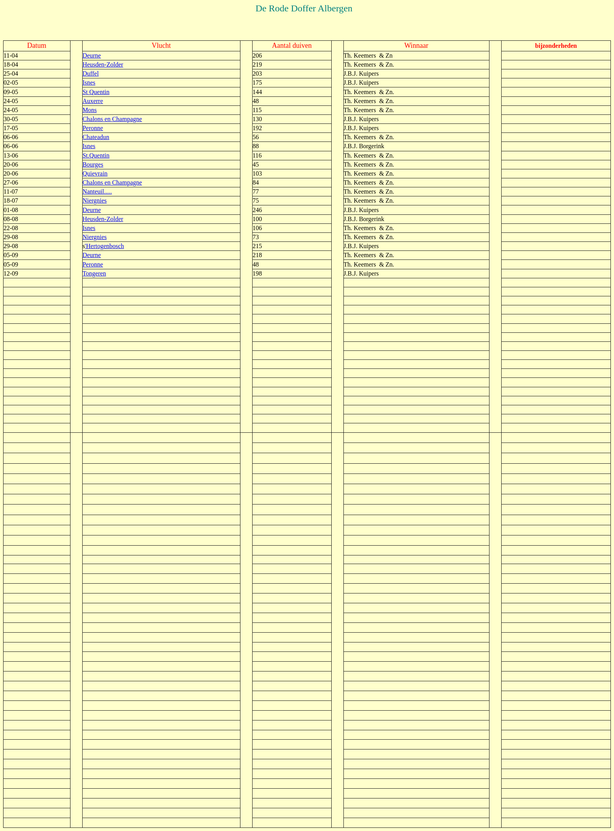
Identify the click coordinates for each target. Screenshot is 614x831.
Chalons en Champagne (112, 119)
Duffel (91, 73)
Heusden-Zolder (103, 64)
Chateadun (96, 137)
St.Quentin (96, 155)
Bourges (93, 164)
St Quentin (96, 92)
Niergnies (95, 200)
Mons (90, 110)
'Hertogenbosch (104, 246)
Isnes (89, 82)
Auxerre (93, 101)
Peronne (93, 128)
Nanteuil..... (97, 191)
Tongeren (94, 273)
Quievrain (95, 173)
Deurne (92, 55)
